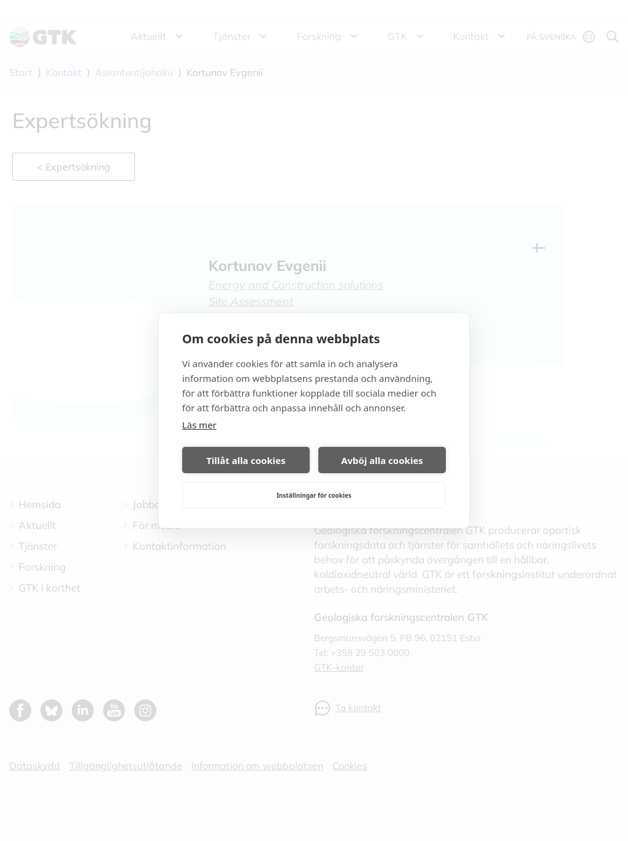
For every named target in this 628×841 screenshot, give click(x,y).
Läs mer (199, 425)
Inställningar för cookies (314, 495)
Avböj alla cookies (382, 460)
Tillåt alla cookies (245, 460)
